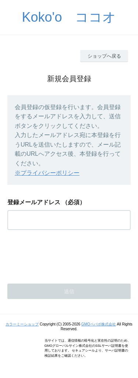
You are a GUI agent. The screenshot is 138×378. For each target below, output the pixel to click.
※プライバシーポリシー (47, 173)
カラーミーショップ (22, 324)
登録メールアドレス (33, 202)
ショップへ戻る (104, 56)
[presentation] (63, 254)
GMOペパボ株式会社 (98, 324)
